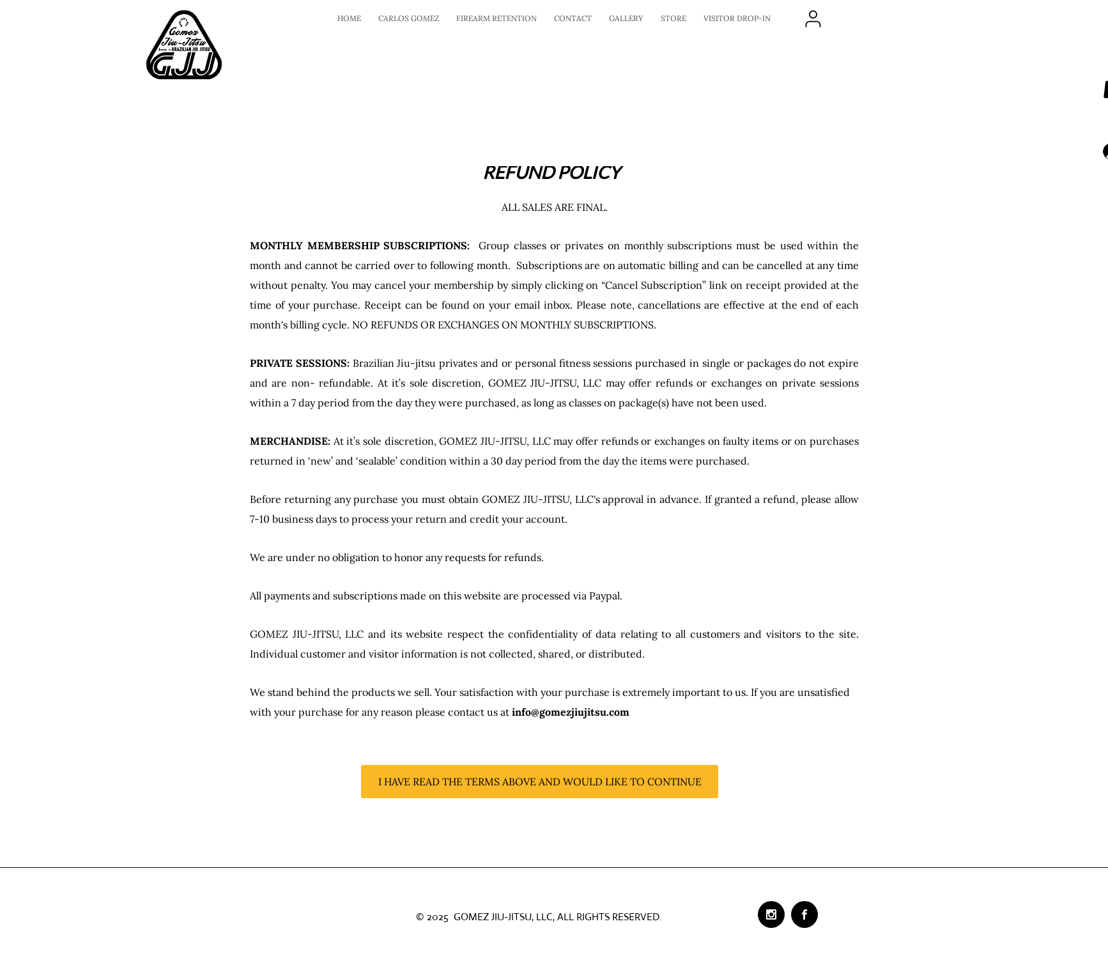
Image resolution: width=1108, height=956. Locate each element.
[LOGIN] (813, 18)
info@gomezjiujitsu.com (570, 711)
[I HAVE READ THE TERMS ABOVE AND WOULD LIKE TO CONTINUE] (539, 781)
